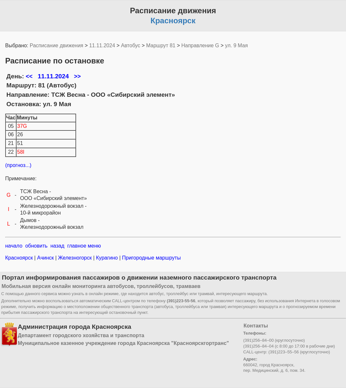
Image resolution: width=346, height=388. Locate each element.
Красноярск (19, 258)
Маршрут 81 (160, 45)
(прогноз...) (18, 165)
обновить (36, 246)
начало (13, 246)
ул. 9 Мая (236, 45)
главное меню (84, 246)
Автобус (130, 45)
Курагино (107, 258)
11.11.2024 (102, 45)
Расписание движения (56, 45)
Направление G (200, 45)
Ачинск (45, 258)
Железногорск (75, 258)
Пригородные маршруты (151, 258)
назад (57, 246)
